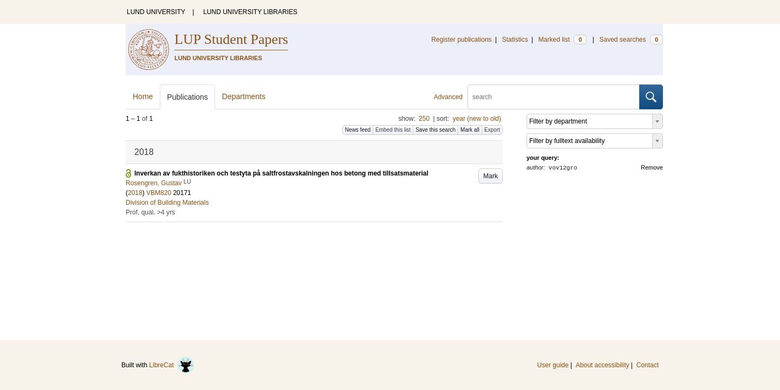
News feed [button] (357, 130)
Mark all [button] (469, 130)
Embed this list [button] (393, 130)
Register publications (461, 39)
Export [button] (492, 130)
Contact (647, 365)
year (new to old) (477, 118)
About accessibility (602, 365)
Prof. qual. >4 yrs (150, 212)
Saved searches (631, 39)
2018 (135, 193)
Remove (652, 167)
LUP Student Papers (231, 39)
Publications (187, 97)
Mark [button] (490, 176)
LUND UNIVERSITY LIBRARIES (250, 12)
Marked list (562, 39)
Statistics (515, 39)
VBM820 (158, 193)
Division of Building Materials (167, 202)
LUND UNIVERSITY (156, 12)
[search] (553, 96)
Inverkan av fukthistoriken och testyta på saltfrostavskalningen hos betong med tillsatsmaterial (281, 173)
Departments (243, 96)
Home (143, 96)
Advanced (448, 97)
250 (424, 118)
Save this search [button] (435, 130)
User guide (553, 365)
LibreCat (171, 365)
